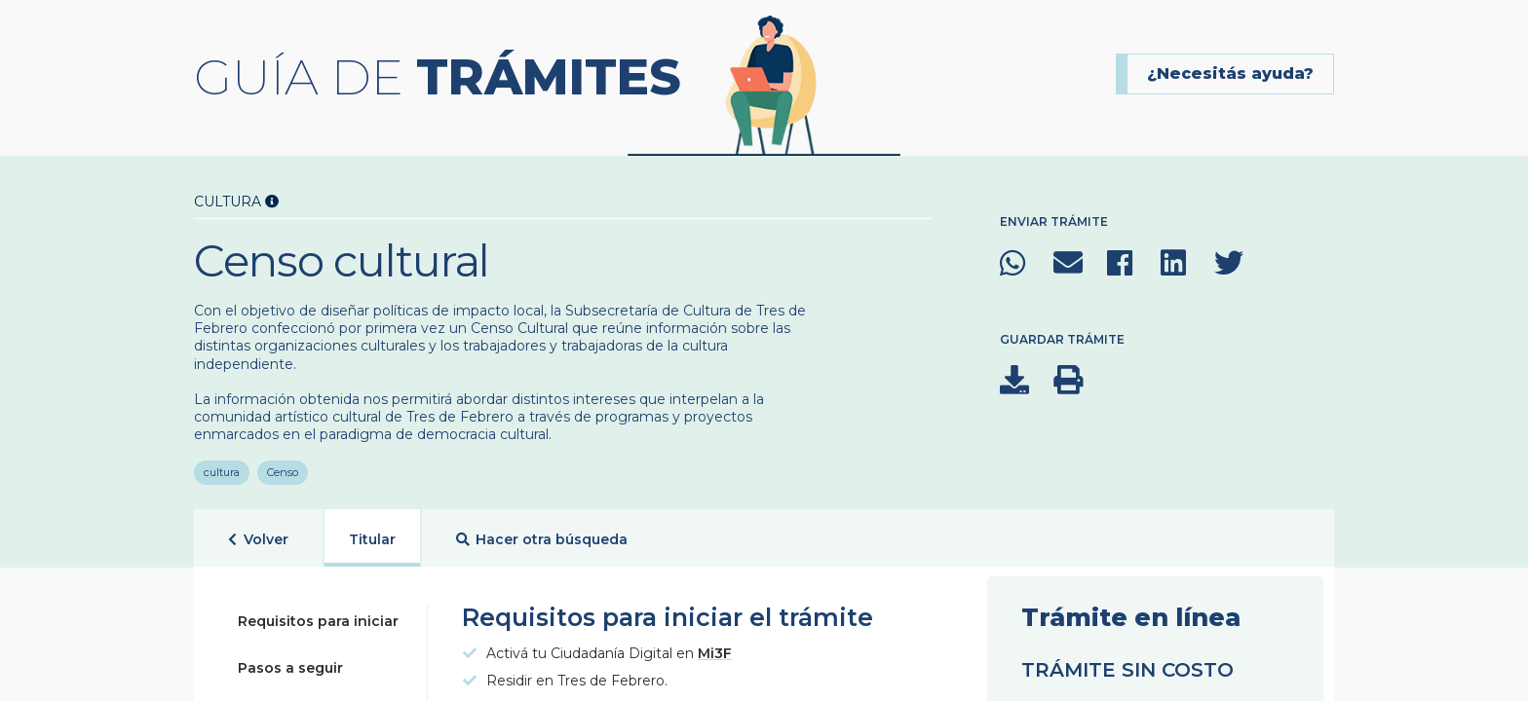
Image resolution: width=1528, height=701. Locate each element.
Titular (372, 533)
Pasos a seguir (290, 662)
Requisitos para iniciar (318, 615)
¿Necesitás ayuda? (1230, 73)
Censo (283, 466)
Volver (258, 534)
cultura (222, 466)
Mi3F (715, 647)
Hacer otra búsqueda (542, 534)
